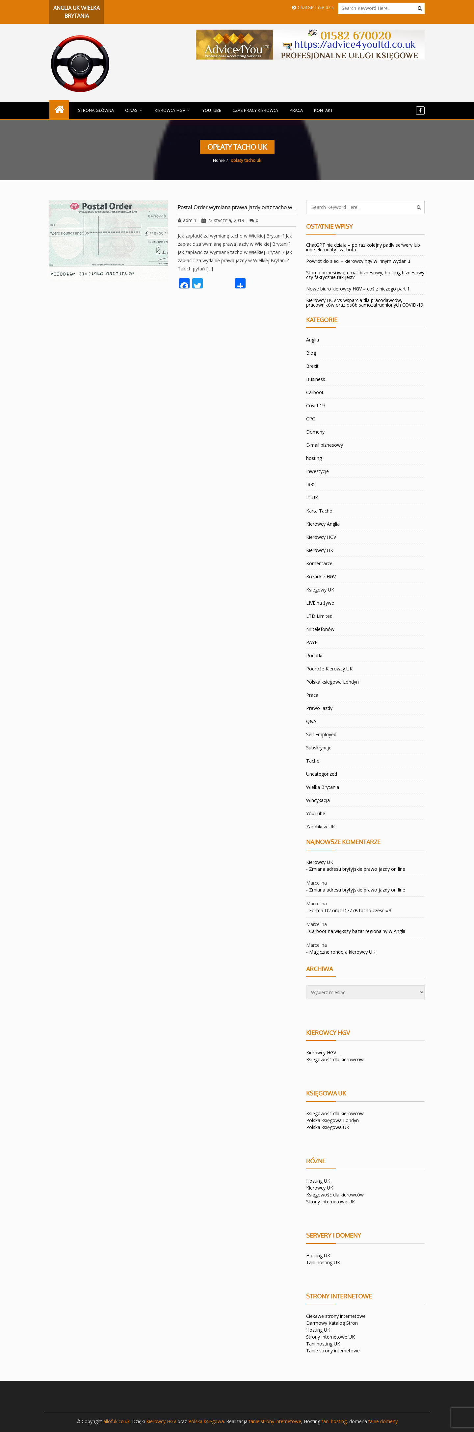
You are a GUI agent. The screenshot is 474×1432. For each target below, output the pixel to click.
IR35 (311, 484)
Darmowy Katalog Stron (332, 1323)
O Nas (134, 110)
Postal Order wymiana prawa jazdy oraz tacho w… (237, 207)
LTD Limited (319, 616)
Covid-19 (315, 405)
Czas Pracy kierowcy (255, 110)
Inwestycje (317, 471)
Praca (296, 110)
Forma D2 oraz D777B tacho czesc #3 (350, 910)
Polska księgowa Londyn (332, 1120)
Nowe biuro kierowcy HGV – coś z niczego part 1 (358, 289)
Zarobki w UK (320, 826)
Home (219, 160)
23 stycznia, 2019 (222, 220)
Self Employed (321, 734)
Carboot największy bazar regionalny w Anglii (357, 931)
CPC (310, 418)
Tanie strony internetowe (333, 1350)
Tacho (313, 761)
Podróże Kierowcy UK (329, 669)
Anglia (312, 340)
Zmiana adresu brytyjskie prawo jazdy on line (357, 869)
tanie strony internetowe (275, 1421)
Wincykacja (318, 800)
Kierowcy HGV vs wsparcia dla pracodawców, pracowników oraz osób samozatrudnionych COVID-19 (364, 302)
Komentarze (319, 563)
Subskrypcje (318, 747)
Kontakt (323, 110)
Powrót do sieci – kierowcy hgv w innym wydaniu (358, 261)
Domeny (315, 432)
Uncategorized (321, 774)
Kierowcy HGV (173, 110)
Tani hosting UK (323, 1262)
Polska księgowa (206, 1421)
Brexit (312, 366)
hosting (314, 458)
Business (315, 379)
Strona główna (96, 110)
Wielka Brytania (322, 787)
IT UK (312, 497)
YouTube (211, 110)
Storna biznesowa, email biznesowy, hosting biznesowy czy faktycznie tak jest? (365, 274)
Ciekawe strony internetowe (336, 1316)
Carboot (315, 392)
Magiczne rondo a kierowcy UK (342, 952)
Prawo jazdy (319, 708)
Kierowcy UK (319, 550)
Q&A (311, 721)
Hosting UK (318, 1181)
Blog (311, 353)
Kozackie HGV (321, 576)
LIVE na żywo (320, 603)
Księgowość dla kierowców (335, 1059)
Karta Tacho (319, 511)
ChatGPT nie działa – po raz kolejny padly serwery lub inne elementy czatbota (363, 247)
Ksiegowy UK (320, 590)
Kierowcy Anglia (323, 524)
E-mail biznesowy (324, 445)
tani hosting (334, 1421)
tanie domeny (383, 1421)
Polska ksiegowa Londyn (332, 682)
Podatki (314, 655)
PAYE (311, 642)
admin (187, 220)
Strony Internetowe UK (330, 1201)
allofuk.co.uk (116, 1421)
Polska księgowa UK (327, 1127)
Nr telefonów (320, 629)
